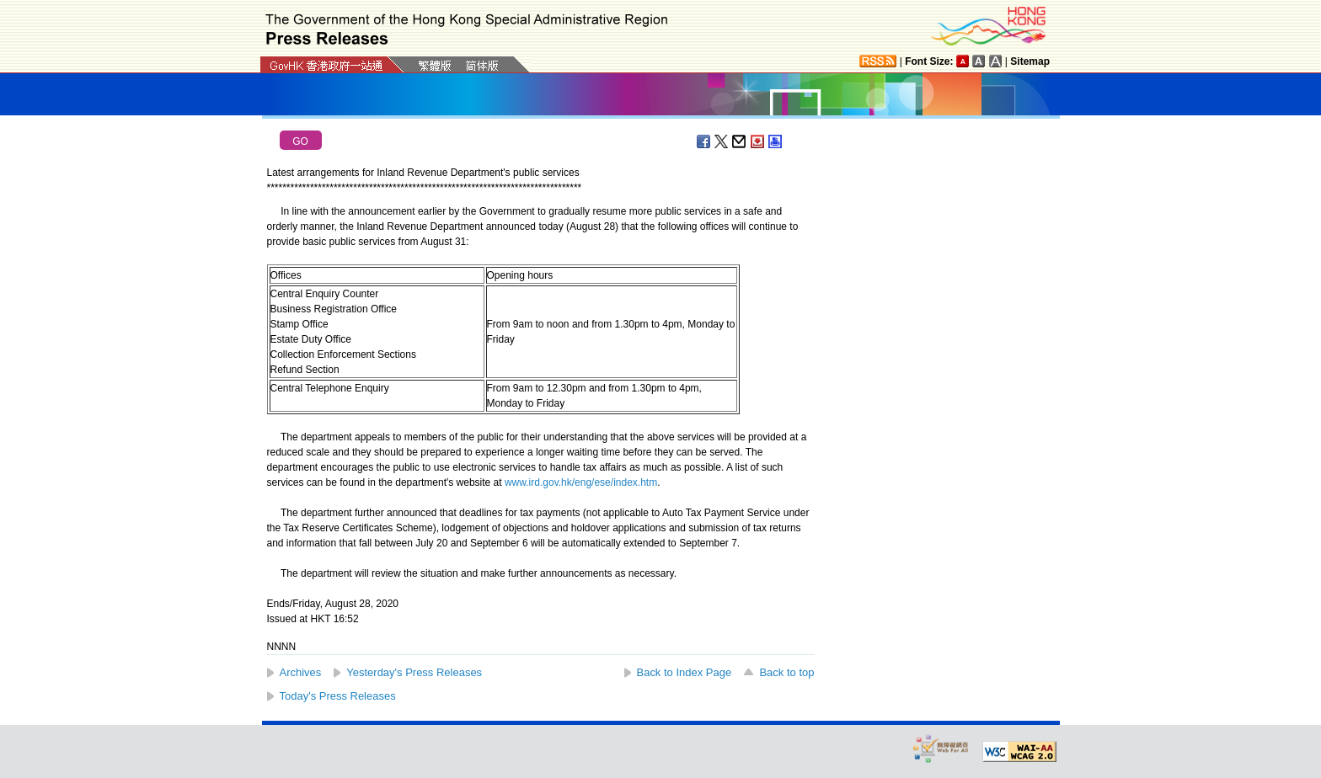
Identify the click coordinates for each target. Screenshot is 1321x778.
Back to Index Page (684, 672)
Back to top (786, 672)
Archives (301, 672)
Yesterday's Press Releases (414, 672)
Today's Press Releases (338, 696)
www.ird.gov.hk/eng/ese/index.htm (581, 482)
